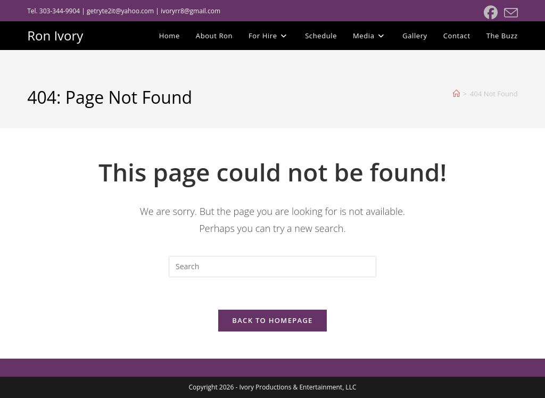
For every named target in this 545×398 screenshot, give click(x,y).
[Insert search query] (272, 266)
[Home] (456, 93)
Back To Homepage (272, 320)
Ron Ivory (55, 35)
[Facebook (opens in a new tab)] (491, 13)
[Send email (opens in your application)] (509, 13)
